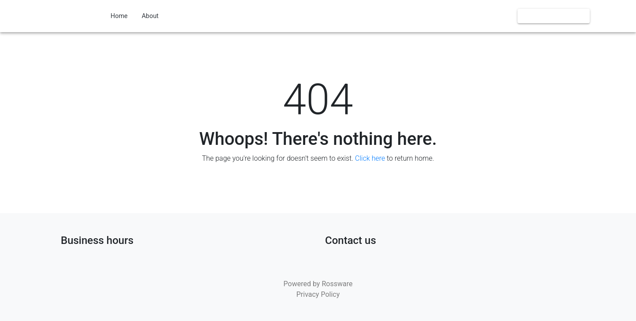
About (150, 16)
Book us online (553, 16)
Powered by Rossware (318, 284)
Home (119, 16)
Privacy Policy (318, 294)
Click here (370, 158)
